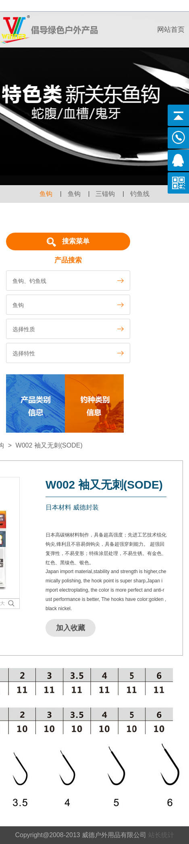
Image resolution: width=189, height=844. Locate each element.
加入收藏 (70, 628)
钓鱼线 (140, 193)
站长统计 (161, 835)
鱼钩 (45, 193)
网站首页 (171, 29)
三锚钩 (105, 193)
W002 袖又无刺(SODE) (49, 445)
